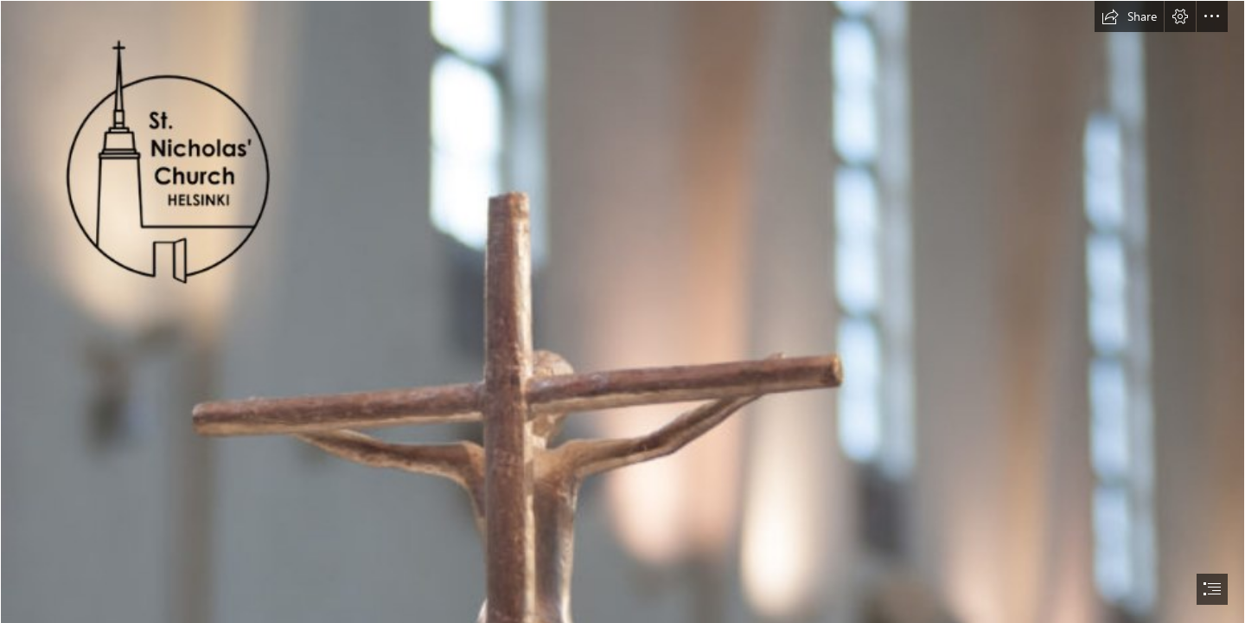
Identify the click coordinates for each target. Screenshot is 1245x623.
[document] (622, 311)
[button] (1129, 16)
